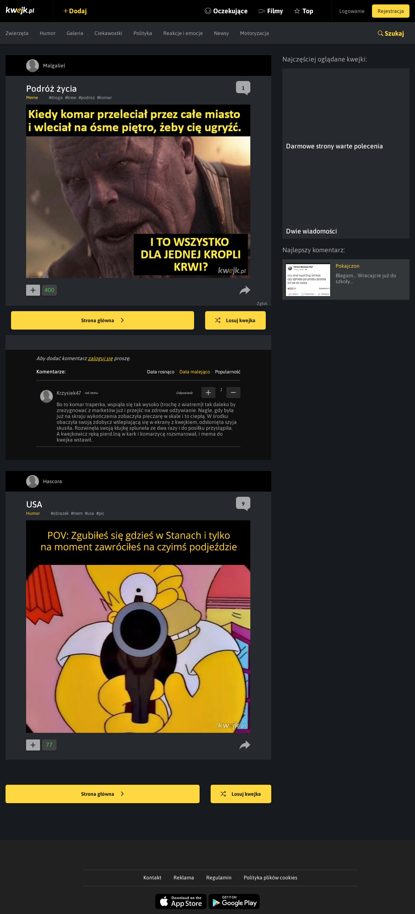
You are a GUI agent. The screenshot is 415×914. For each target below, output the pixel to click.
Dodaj (78, 11)
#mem (77, 513)
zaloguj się (100, 358)
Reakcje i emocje (183, 33)
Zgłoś (262, 303)
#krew (70, 97)
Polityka (142, 33)
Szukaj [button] (394, 33)
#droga (56, 97)
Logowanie (352, 11)
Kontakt (152, 877)
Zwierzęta (17, 33)
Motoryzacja (254, 33)
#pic (100, 513)
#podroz (87, 97)
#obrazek (60, 513)
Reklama (183, 877)
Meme (32, 97)
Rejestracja (391, 11)
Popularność (227, 372)
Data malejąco (194, 372)
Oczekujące (230, 11)
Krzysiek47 (69, 393)
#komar (104, 97)
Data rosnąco (160, 372)
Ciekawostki (108, 33)
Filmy (275, 11)
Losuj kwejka (235, 320)
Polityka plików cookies (270, 877)
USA (34, 504)
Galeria (75, 33)
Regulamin (219, 877)
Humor (48, 33)
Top (308, 11)
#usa (89, 513)
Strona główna (102, 320)
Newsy (221, 33)
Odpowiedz (184, 393)
